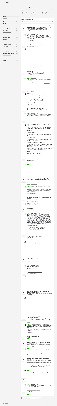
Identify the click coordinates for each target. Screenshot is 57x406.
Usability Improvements (7, 58)
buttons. (38, 266)
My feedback (5, 18)
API (3, 21)
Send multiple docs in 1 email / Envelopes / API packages (37, 157)
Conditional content (30, 208)
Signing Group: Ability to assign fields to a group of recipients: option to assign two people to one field (39, 317)
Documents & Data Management (8, 28)
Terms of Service (52, 403)
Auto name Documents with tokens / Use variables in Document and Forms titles (39, 198)
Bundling (31, 169)
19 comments (28, 239)
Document (28, 169)
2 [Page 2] (23, 398)
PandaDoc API (43, 149)
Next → (40, 398)
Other (4, 42)
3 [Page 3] (25, 398)
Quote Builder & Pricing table (7, 44)
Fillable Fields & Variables (7, 32)
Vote (24, 30)
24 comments (28, 161)
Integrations (5, 35)
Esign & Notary (5, 30)
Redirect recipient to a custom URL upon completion (36, 88)
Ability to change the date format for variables (35, 108)
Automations (5, 25)
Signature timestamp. (30, 40)
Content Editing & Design (7, 26)
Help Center (41, 65)
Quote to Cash (5, 46)
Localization (5, 39)
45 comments (28, 75)
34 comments (28, 322)
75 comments (28, 91)
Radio (36, 266)
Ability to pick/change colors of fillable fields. (39, 312)
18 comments (28, 346)
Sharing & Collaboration (7, 55)
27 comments (28, 295)
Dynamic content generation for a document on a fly (37, 227)
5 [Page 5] (29, 398)
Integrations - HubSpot (6, 37)
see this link (46, 353)
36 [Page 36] (36, 398)
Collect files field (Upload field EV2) (33, 336)
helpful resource (41, 173)
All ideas (4, 16)
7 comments (31, 338)
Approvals (4, 23)
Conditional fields (30, 71)
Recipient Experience (6, 48)
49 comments (28, 184)
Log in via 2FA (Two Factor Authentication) (34, 272)
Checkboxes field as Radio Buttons (33, 258)
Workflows (4, 60)
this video (34, 100)
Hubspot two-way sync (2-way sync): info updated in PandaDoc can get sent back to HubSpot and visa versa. (38, 343)
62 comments (28, 46)
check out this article (30, 283)
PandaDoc (47, 403)
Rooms (4, 49)
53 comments (28, 201)
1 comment (28, 367)
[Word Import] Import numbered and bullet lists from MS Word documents (38, 359)
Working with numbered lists (31, 193)
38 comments (28, 110)
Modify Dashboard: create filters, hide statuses (35, 378)
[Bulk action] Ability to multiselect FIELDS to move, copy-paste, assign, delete (38, 233)
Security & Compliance (6, 51)
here (41, 254)
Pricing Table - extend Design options (33, 390)
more (42, 67)
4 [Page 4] (27, 398)
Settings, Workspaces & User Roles (8, 53)
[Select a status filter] (50, 25)
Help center (41, 148)
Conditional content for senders (34, 229)
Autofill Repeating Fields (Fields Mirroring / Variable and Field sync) (39, 44)
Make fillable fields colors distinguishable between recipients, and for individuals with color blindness (38, 292)
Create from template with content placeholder (36, 228)
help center (49, 326)
